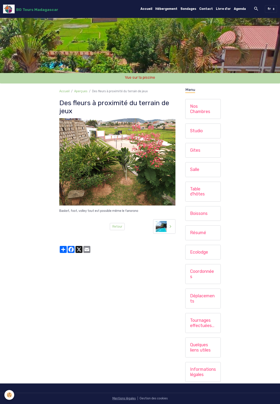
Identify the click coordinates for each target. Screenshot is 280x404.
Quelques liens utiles (200, 347)
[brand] (30, 9)
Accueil (146, 9)
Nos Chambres (200, 109)
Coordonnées (202, 274)
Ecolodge (199, 252)
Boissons (199, 213)
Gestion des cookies (154, 398)
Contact (206, 9)
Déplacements (202, 298)
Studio (196, 130)
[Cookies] (9, 395)
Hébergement (166, 9)
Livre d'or (223, 9)
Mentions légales (124, 398)
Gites (195, 150)
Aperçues (81, 91)
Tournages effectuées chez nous (201, 323)
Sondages (188, 9)
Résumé (198, 232)
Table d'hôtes (197, 191)
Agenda (240, 9)
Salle (194, 169)
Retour (117, 226)
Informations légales (203, 372)
